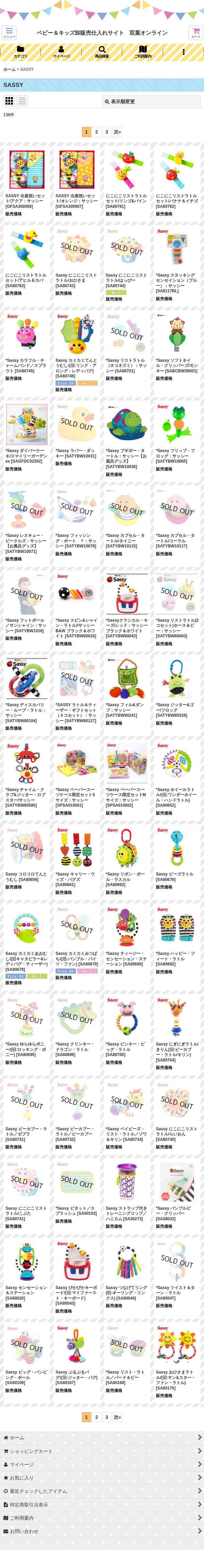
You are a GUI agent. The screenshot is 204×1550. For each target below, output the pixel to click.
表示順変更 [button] (120, 101)
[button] (9, 33)
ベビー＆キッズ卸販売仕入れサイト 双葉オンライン (102, 33)
